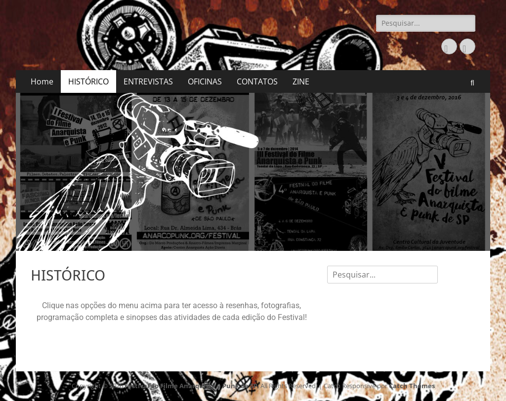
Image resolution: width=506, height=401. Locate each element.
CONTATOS (257, 81)
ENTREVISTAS (148, 81)
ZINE (301, 81)
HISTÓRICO (88, 81)
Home (42, 81)
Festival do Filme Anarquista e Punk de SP (191, 385)
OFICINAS (205, 81)
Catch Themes (412, 385)
